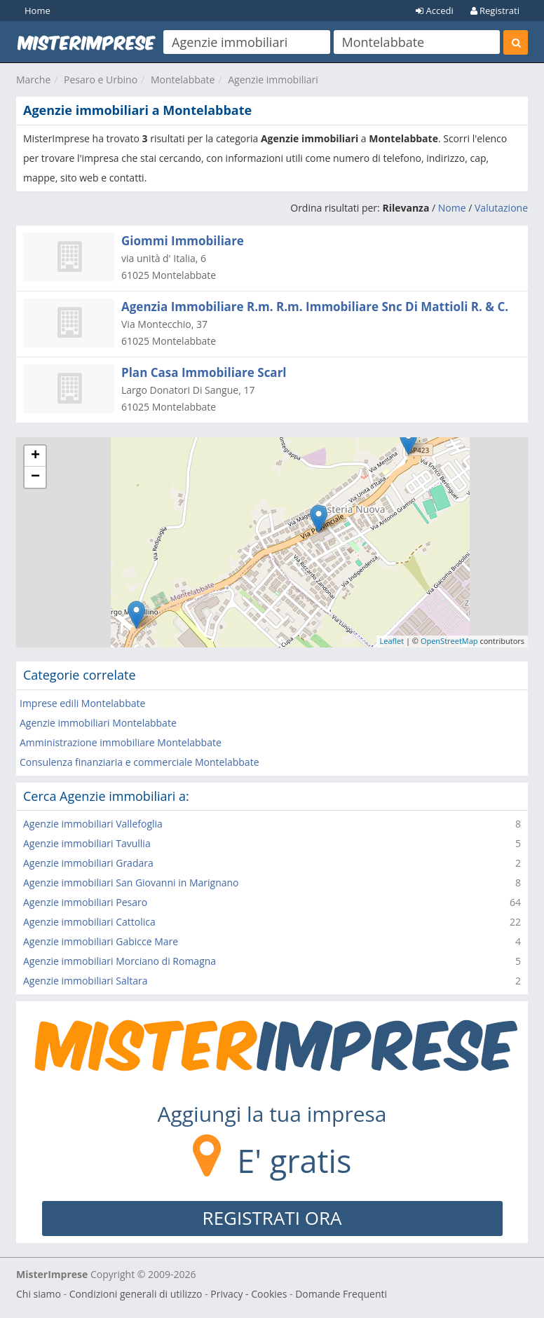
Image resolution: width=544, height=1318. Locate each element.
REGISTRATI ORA (272, 1217)
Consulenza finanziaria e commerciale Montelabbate (139, 762)
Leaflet (392, 641)
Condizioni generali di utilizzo (136, 1293)
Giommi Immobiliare (182, 241)
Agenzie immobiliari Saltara (85, 980)
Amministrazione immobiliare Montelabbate (121, 742)
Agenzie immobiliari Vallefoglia (93, 823)
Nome (452, 207)
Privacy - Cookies (248, 1293)
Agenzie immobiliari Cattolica (89, 921)
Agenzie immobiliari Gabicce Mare (100, 941)
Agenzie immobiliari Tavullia (87, 843)
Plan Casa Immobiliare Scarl (204, 372)
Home (37, 10)
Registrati (494, 10)
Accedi (435, 10)
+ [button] (35, 456)
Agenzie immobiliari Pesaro (85, 902)
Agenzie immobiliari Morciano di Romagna (119, 961)
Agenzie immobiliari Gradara (88, 863)
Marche (33, 79)
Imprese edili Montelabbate (82, 703)
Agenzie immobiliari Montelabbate (98, 722)
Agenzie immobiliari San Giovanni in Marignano (131, 882)
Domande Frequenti (341, 1293)
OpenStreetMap (449, 641)
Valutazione (501, 207)
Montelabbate (183, 79)
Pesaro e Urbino (100, 79)
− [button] (35, 477)
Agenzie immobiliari (273, 79)
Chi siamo (38, 1293)
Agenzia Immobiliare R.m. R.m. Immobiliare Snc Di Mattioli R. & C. (314, 306)
